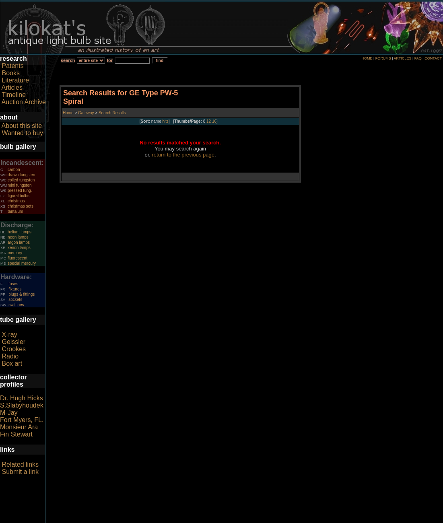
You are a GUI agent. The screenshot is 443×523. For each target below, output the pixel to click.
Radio (10, 356)
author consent (258, 519)
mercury (15, 253)
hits (166, 121)
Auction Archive (24, 102)
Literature (15, 80)
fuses (13, 284)
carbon (14, 169)
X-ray (9, 334)
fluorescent (17, 258)
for (110, 60)
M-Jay (9, 412)
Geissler (13, 341)
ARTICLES (403, 58)
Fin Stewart (16, 434)
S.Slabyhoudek (21, 405)
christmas (16, 201)
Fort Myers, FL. (21, 419)
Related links (20, 464)
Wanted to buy (22, 133)
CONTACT (433, 58)
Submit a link (20, 471)
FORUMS (383, 58)
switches (16, 305)
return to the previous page (183, 155)
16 (214, 121)
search (68, 60)
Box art (12, 363)
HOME (366, 58)
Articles (12, 87)
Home (68, 113)
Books (10, 73)
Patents (12, 65)
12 (208, 121)
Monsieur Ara (19, 427)
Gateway (85, 113)
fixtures (14, 289)
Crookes (14, 349)
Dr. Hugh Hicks (21, 398)
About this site (22, 125)
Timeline (14, 94)
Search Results (112, 113)
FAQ (418, 58)
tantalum (15, 211)
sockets (15, 299)
